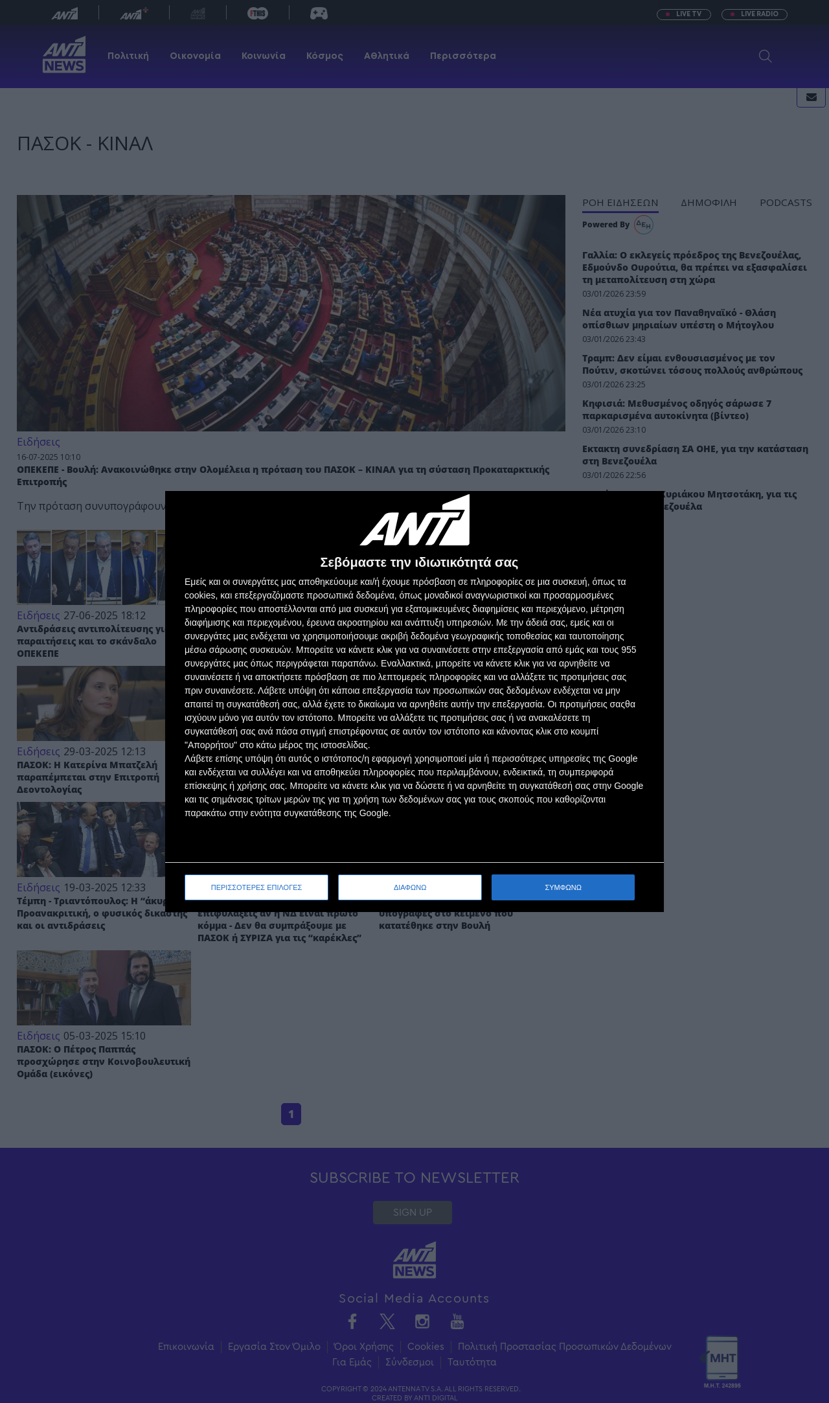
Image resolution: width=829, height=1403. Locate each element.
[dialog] (414, 702)
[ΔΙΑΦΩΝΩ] (640, 514)
